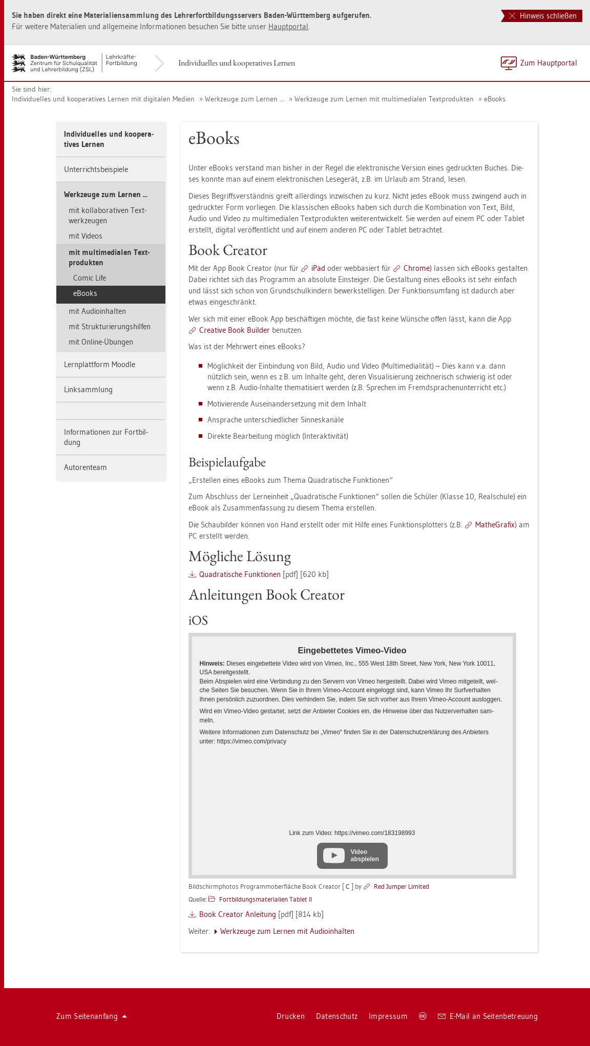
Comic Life (89, 278)
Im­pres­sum (388, 1016)
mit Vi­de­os (85, 236)
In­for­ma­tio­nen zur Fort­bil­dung (106, 437)
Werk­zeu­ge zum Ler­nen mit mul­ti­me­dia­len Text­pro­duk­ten (384, 98)
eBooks (494, 98)
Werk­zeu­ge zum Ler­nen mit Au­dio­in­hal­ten (287, 931)
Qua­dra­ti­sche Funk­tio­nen (240, 574)
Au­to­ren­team (85, 467)
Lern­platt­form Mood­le (99, 364)
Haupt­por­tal (288, 26)
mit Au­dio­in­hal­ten (97, 311)
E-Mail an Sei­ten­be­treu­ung (488, 1016)
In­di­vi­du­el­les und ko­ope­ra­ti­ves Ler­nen (236, 62)
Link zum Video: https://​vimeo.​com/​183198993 (352, 833)
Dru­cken (291, 1016)
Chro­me (417, 268)
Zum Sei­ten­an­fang (91, 1016)
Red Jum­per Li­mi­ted (401, 886)
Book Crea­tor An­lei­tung (237, 914)
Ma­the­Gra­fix (495, 524)
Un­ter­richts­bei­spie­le (96, 169)
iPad (318, 268)
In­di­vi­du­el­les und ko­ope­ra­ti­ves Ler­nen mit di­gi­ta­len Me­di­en (103, 98)
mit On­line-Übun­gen (101, 342)
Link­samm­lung (88, 389)
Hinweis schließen (543, 15)
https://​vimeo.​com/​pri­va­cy (251, 741)
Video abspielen (365, 855)
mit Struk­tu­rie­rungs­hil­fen (110, 326)
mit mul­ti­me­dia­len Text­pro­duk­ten (109, 257)
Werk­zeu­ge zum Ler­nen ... (244, 98)
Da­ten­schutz (336, 1016)
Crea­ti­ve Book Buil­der (234, 330)
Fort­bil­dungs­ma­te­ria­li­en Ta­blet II (265, 899)
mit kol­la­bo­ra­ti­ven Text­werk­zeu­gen (107, 215)
